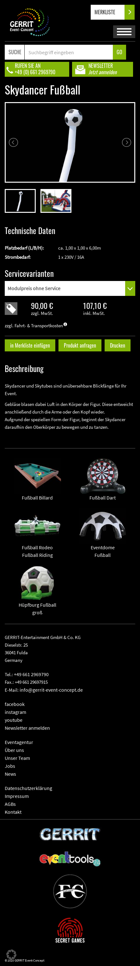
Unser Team (17, 758)
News (10, 774)
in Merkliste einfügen (30, 345)
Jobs (10, 766)
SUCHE (15, 52)
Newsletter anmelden (27, 728)
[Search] (68, 52)
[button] (11, 954)
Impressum (17, 796)
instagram (15, 712)
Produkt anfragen (80, 345)
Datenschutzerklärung (28, 788)
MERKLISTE (110, 12)
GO (119, 52)
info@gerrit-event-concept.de (51, 690)
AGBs (10, 804)
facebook (15, 704)
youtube (13, 720)
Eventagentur (19, 742)
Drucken (117, 345)
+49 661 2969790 (31, 674)
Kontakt (13, 812)
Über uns (14, 750)
